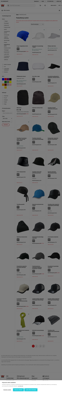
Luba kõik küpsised (31, 389)
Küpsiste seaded (7, 389)
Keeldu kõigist (18, 389)
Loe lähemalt (20, 386)
